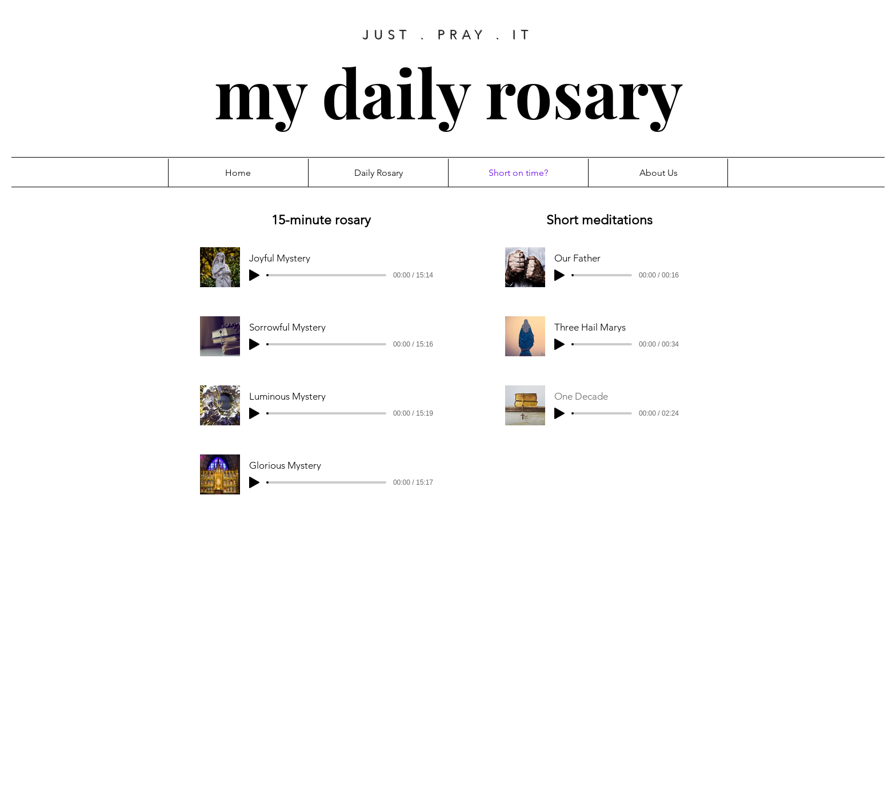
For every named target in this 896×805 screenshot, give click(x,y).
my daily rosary (448, 91)
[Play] (254, 275)
